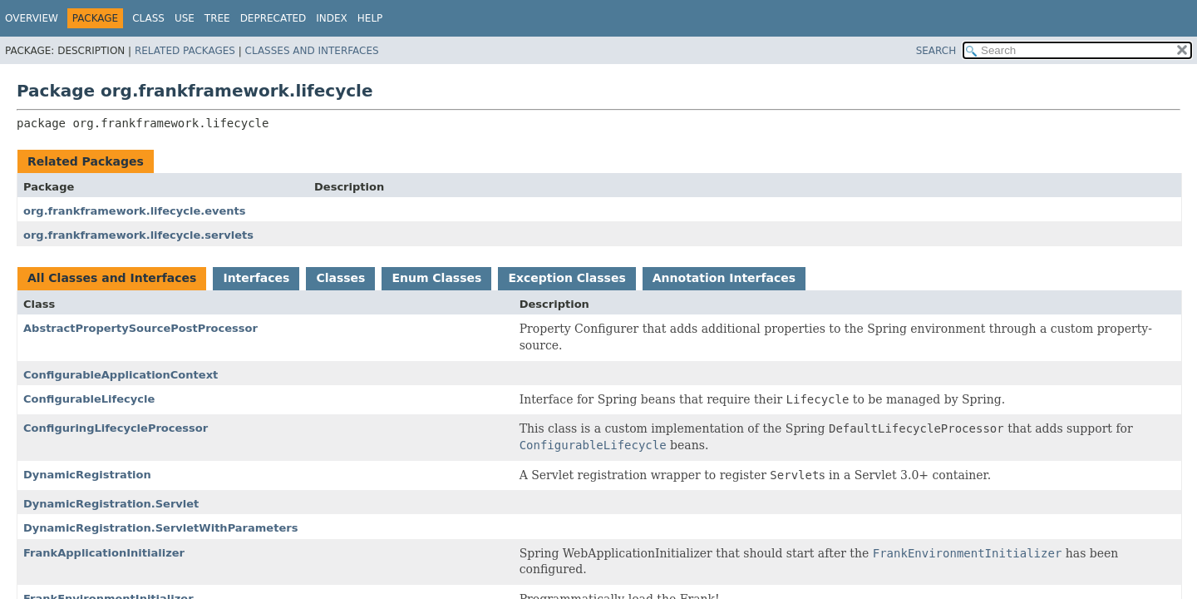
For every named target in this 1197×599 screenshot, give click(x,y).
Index (331, 18)
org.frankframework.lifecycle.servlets (138, 235)
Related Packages (185, 51)
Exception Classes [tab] (566, 278)
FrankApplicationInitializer (104, 553)
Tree (217, 18)
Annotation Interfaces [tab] (724, 278)
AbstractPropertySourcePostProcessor (140, 328)
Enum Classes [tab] (436, 278)
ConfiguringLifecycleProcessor (115, 428)
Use (185, 18)
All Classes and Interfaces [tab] (111, 278)
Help (370, 18)
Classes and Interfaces (312, 51)
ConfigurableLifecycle (89, 399)
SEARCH (936, 51)
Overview (31, 18)
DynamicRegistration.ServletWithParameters (160, 528)
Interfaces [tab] (256, 278)
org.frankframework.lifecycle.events (134, 211)
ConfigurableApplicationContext (120, 375)
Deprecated (273, 18)
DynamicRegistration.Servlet (111, 504)
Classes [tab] (340, 278)
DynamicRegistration (87, 474)
